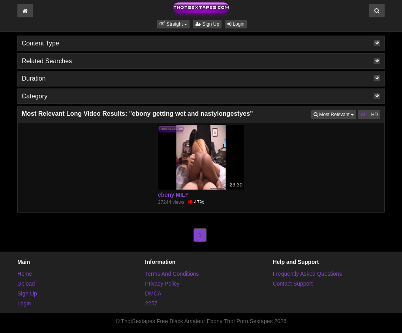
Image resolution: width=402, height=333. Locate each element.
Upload (26, 283)
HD (374, 114)
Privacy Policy (162, 283)
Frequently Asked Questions (307, 274)
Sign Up (207, 24)
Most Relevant (335, 114)
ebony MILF (173, 195)
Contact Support (293, 283)
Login (235, 24)
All (363, 114)
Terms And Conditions (172, 274)
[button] (173, 24)
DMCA (153, 293)
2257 (151, 303)
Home (24, 274)
